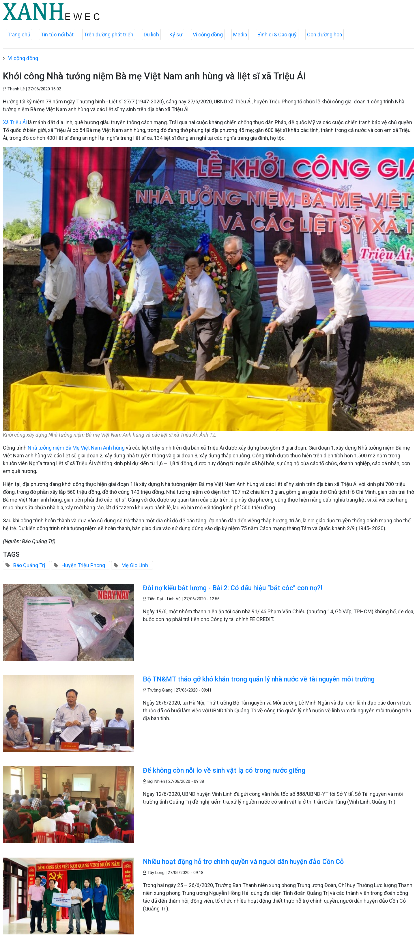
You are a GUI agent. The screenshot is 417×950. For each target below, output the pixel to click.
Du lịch (151, 34)
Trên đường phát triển (108, 34)
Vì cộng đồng (208, 34)
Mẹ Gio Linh (134, 565)
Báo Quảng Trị (29, 565)
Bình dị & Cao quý (277, 34)
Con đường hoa (324, 34)
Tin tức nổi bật (57, 34)
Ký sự (175, 34)
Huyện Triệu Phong (83, 565)
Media (240, 34)
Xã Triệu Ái (15, 122)
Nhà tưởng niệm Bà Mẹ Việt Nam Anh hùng (76, 448)
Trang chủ (19, 34)
